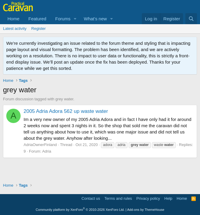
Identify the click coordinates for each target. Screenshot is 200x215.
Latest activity (15, 28)
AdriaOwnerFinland (40, 144)
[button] (75, 18)
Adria (46, 151)
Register (38, 28)
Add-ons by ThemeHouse (145, 209)
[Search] (191, 18)
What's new (95, 18)
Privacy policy (148, 198)
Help (168, 198)
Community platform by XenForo (80, 209)
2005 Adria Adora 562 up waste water (66, 111)
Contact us (90, 198)
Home (13, 18)
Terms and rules (118, 198)
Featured (37, 18)
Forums (62, 18)
